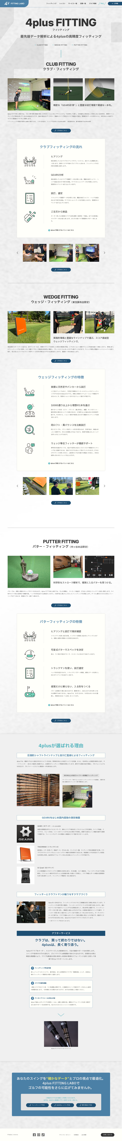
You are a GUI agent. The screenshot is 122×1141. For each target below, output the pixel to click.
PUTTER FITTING (80, 45)
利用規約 (76, 1135)
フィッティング (51, 3)
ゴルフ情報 (92, 3)
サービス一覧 (72, 3)
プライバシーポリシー (65, 1135)
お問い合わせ (107, 1135)
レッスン (62, 3)
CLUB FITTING (42, 45)
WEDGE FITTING (60, 45)
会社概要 (84, 1135)
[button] (17, 252)
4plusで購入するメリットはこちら (62, 230)
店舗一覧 (83, 3)
